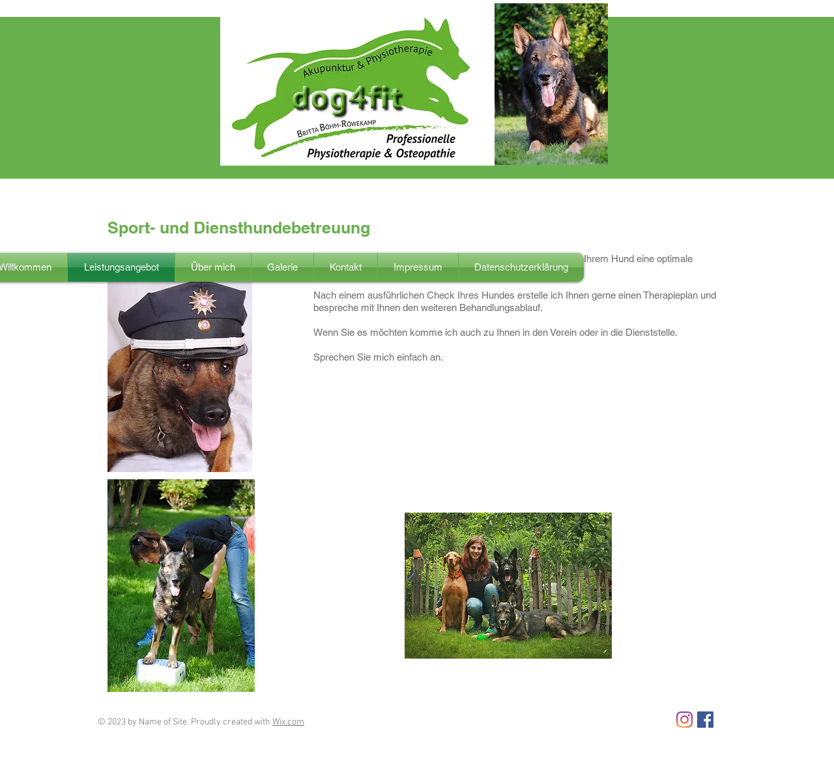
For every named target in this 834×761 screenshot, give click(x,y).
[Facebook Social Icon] (705, 719)
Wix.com (288, 722)
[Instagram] (684, 719)
